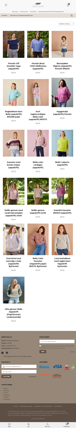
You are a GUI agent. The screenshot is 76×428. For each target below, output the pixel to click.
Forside (5, 389)
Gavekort (6, 398)
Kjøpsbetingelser (26, 407)
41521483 (9, 344)
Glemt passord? (33, 377)
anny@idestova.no (11, 346)
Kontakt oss (6, 400)
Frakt (16, 407)
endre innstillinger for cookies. (44, 416)
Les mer (73, 352)
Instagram (6, 395)
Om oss (5, 393)
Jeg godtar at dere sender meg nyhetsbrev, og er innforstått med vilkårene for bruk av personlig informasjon (56, 348)
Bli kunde (6, 391)
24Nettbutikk (41, 419)
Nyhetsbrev (58, 407)
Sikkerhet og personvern (43, 407)
